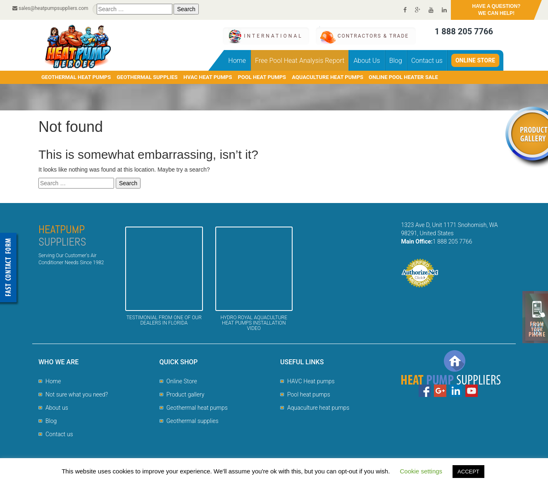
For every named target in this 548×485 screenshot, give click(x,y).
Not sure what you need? (76, 394)
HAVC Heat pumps (311, 381)
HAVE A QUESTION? (496, 10)
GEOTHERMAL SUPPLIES (147, 77)
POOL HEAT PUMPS (262, 77)
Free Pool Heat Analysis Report (299, 61)
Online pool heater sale (403, 77)
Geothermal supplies (193, 421)
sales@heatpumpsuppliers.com (50, 8)
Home (237, 61)
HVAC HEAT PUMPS (207, 77)
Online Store (475, 60)
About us (56, 407)
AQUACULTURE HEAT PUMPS (327, 77)
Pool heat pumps (308, 394)
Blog (395, 61)
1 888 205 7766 (464, 31)
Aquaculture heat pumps (318, 407)
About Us (366, 61)
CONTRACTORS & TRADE (373, 36)
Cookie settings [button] (421, 471)
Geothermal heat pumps (197, 407)
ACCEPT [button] (468, 471)
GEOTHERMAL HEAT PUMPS (76, 77)
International (273, 36)
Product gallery (186, 394)
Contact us (427, 61)
